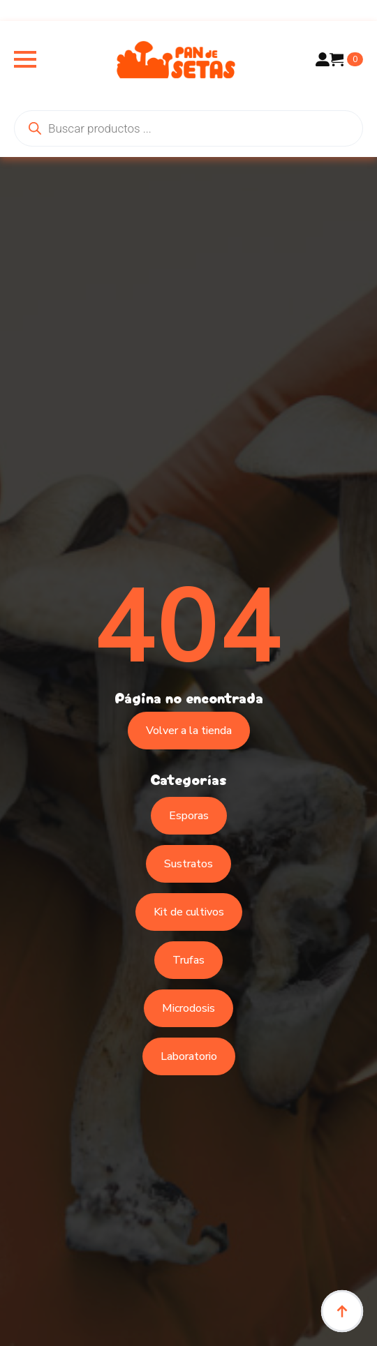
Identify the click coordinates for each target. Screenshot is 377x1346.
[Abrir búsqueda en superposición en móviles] (188, 128)
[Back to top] (342, 1311)
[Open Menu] (25, 59)
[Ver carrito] (346, 59)
